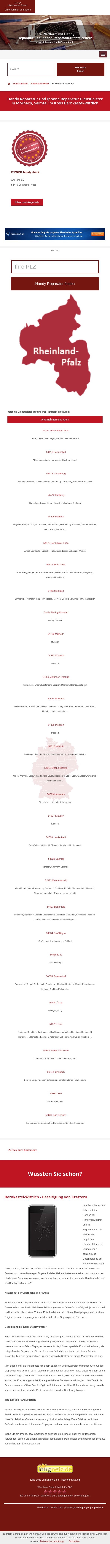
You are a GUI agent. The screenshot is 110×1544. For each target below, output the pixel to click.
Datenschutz (56, 1507)
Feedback (42, 1507)
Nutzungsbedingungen (77, 1507)
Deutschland (17, 83)
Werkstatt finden (80, 69)
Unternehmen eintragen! (55, 419)
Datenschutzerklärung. (52, 1541)
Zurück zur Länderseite (22, 1150)
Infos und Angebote (27, 202)
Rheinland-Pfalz (40, 83)
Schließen (74, 1541)
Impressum (97, 1507)
